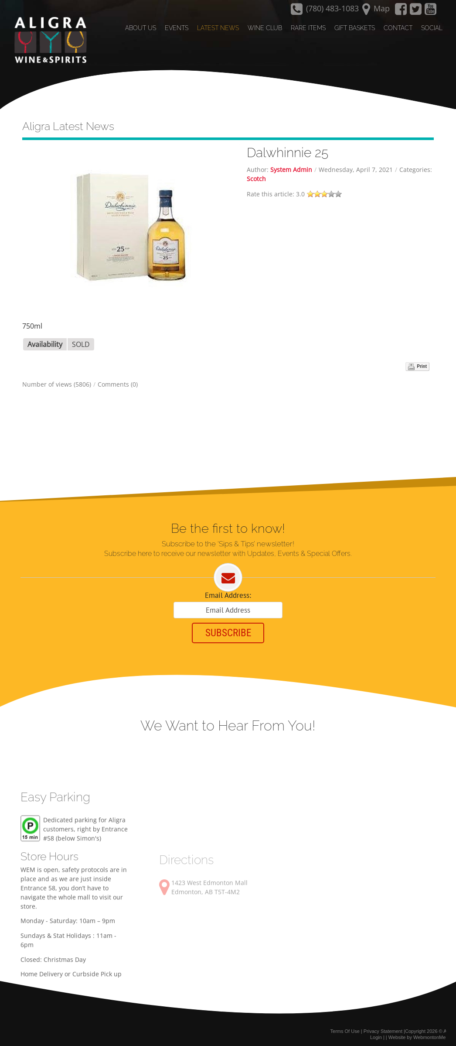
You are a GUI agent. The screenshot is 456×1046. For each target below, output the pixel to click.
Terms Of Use (345, 1027)
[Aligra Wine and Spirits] (48, 40)
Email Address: (228, 591)
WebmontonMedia (432, 1034)
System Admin (291, 165)
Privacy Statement (383, 1027)
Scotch (256, 174)
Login (376, 1034)
